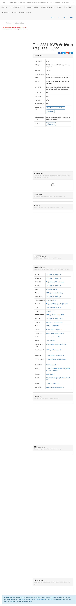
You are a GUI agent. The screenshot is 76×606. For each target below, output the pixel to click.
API (59, 7)
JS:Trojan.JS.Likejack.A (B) (54, 318)
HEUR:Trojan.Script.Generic (55, 333)
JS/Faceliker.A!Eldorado (53, 307)
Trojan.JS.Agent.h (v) (52, 383)
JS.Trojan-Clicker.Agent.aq (54, 293)
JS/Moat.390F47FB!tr (52, 326)
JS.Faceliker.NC (51, 300)
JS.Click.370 (50, 311)
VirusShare (50, 111)
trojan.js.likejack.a (51, 365)
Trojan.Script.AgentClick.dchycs (56, 359)
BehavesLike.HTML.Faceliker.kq (56, 344)
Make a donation (25, 12)
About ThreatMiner (15, 7)
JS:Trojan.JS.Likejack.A (53, 274)
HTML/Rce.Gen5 (51, 289)
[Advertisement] (15, 45)
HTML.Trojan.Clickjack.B (54, 329)
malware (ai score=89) (53, 337)
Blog (14, 12)
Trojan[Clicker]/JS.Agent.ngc (55, 282)
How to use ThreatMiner (31, 7)
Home (4, 7)
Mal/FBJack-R (50, 374)
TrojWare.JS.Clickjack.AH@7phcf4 (57, 304)
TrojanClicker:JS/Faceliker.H (55, 355)
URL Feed (67, 7)
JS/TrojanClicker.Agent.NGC (55, 315)
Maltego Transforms (47, 7)
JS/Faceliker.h (50, 340)
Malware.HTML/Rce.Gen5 (54, 322)
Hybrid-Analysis (59, 108)
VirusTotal (50, 108)
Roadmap (5, 12)
